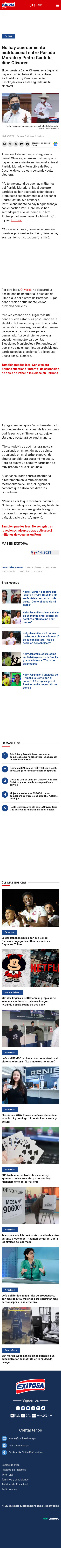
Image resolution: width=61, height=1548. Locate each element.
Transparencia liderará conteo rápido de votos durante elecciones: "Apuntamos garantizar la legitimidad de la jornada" (30, 1238)
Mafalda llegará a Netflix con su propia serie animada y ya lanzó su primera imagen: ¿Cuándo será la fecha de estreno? (29, 1001)
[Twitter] (23, 1408)
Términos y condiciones (15, 1479)
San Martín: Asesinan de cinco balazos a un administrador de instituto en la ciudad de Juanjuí (28, 1359)
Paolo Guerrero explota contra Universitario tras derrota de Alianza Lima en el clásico (33, 808)
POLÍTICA (38, 571)
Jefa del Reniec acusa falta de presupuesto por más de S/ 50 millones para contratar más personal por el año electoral (30, 1299)
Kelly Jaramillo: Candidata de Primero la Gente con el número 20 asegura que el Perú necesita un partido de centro (40, 681)
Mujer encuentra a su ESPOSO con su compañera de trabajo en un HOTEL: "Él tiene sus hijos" (34, 796)
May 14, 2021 (41, 552)
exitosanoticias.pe (19, 1445)
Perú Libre (24, 571)
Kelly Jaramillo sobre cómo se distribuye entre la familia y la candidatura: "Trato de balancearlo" (40, 658)
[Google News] (38, 1408)
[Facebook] (18, 1408)
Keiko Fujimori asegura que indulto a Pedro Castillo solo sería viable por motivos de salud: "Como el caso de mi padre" (40, 598)
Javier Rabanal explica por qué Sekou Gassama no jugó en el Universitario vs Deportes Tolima (26, 941)
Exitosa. (16, 220)
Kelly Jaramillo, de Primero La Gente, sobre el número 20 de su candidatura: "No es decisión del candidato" (41, 638)
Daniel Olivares (34, 567)
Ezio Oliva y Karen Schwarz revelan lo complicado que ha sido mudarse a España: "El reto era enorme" (33, 757)
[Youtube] (28, 1408)
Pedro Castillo (8, 571)
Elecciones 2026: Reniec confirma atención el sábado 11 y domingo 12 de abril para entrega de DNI (30, 1118)
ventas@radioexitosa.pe (22, 1438)
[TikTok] (43, 1408)
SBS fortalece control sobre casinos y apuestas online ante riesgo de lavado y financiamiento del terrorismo (26, 1178)
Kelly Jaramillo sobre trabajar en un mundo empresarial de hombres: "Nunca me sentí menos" (41, 617)
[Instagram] (33, 1408)
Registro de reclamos (14, 1469)
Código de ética (11, 1464)
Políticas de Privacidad (15, 1484)
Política (8, 36)
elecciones (51, 567)
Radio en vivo (9, 1489)
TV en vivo (8, 1474)
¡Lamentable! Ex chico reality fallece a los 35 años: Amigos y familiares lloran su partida (33, 769)
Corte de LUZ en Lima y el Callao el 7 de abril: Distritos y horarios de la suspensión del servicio (34, 782)
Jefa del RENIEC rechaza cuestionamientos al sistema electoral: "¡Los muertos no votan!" (30, 1060)
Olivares (26, 289)
